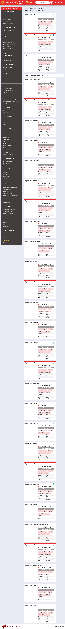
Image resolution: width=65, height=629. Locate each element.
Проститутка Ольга (31, 201)
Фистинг (5, 218)
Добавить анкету (59, 626)
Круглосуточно (7, 19)
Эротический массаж (8, 154)
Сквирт (4, 224)
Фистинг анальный (7, 220)
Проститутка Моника (32, 282)
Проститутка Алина (32, 140)
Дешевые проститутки (8, 30)
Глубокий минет (7, 145)
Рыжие (4, 124)
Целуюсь (5, 178)
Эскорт (4, 170)
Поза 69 (5, 180)
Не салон (5, 92)
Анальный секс (6, 137)
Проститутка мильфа (32, 79)
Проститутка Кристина (33, 181)
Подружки (5, 183)
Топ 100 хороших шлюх (8, 90)
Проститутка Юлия (31, 585)
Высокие (5, 69)
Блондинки (5, 120)
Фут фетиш (6, 226)
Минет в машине (7, 163)
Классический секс (7, 135)
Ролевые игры (6, 202)
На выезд (5, 17)
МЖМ (4, 143)
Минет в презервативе (8, 148)
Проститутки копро (8, 213)
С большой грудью (7, 60)
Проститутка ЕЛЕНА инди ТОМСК (36, 524)
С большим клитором (8, 97)
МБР (4, 150)
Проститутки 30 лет (8, 46)
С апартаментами (7, 15)
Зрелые (4, 50)
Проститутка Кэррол (32, 55)
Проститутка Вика (31, 504)
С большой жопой (7, 88)
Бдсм (4, 233)
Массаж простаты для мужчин (10, 187)
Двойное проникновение (9, 198)
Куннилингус (6, 152)
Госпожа (5, 236)
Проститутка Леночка (32, 160)
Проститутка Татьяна (32, 241)
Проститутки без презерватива (11, 195)
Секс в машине (6, 185)
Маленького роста (7, 67)
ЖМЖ (4, 141)
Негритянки (6, 112)
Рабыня (5, 238)
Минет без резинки (8, 161)
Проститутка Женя (31, 403)
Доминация (6, 240)
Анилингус (5, 222)
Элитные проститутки (8, 33)
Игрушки (5, 172)
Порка (4, 242)
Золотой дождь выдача (9, 209)
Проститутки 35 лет (8, 48)
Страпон (5, 215)
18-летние (5, 40)
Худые (4, 76)
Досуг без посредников (9, 94)
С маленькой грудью (8, 58)
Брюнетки (5, 122)
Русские (5, 110)
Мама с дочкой (6, 191)
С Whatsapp (6, 21)
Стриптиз (5, 174)
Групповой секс (7, 139)
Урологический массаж (9, 189)
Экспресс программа (8, 23)
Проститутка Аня (31, 262)
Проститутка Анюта (32, 383)
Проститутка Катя (31, 14)
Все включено (6, 200)
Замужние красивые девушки (10, 101)
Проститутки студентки (9, 44)
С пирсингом (6, 103)
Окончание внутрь (7, 193)
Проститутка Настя (31, 342)
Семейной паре (7, 176)
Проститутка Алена (31, 322)
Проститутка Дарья (31, 120)
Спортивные (6, 81)
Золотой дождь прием (8, 211)
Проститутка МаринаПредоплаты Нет (38, 100)
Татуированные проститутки (10, 99)
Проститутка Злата (31, 302)
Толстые (5, 79)
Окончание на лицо (8, 165)
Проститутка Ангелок (32, 221)
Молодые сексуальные (8, 42)
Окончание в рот (7, 168)
